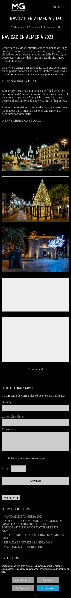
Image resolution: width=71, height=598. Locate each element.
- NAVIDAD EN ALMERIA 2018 (22, 546)
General (37, 27)
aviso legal (38, 458)
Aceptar (48, 588)
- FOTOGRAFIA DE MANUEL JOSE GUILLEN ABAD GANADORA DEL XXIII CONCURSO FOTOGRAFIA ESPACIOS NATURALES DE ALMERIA (32, 525)
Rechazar (22, 588)
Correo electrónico (13, 416)
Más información (23, 580)
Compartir (35, 369)
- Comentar (49, 27)
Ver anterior (11, 497)
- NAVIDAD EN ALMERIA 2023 (22, 516)
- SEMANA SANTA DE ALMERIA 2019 (27, 542)
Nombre (7, 402)
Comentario (9, 429)
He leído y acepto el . (25, 458)
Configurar (48, 580)
